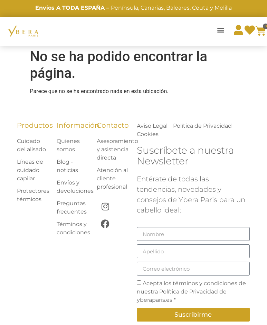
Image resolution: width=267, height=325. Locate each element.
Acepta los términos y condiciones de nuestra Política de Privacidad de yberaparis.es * (191, 291)
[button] (220, 29)
